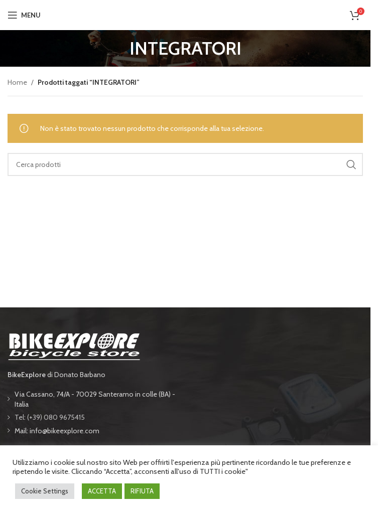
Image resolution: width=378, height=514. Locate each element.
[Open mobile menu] (24, 15)
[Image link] (74, 345)
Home (17, 82)
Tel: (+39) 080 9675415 (50, 417)
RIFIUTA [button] (142, 491)
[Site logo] (185, 14)
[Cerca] (185, 164)
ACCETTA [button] (102, 491)
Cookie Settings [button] (44, 491)
